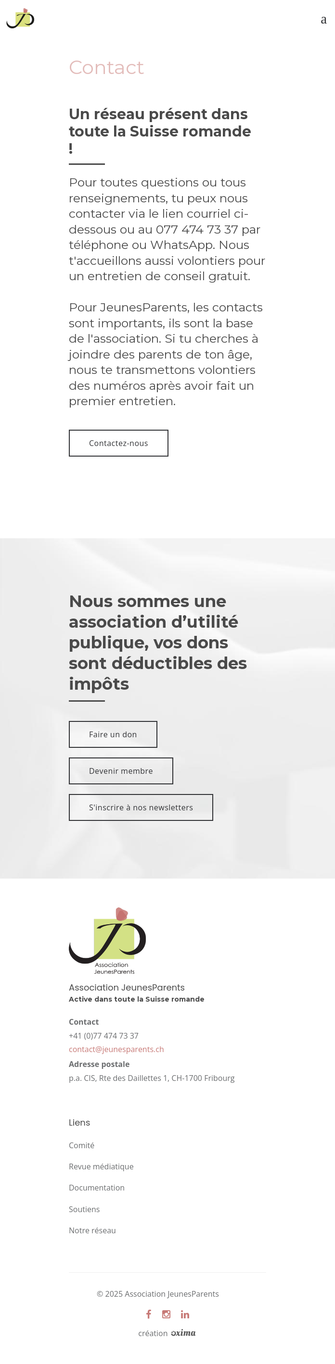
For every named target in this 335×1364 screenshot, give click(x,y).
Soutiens (84, 1209)
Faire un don (113, 734)
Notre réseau (92, 1230)
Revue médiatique (101, 1166)
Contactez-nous (118, 443)
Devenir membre (121, 771)
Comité (81, 1145)
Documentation (97, 1187)
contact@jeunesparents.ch (116, 1049)
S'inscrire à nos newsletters (141, 807)
